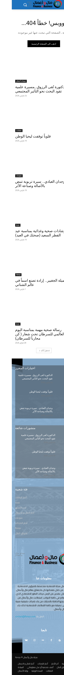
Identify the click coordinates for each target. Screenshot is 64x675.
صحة (6, 225)
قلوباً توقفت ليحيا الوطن (21, 136)
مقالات (7, 130)
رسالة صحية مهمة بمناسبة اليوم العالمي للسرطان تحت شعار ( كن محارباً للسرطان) (28, 334)
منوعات (7, 175)
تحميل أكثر (32, 350)
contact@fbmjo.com (13, 616)
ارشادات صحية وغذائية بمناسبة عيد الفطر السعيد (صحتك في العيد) (29, 233)
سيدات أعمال (9, 81)
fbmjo (6, 274)
